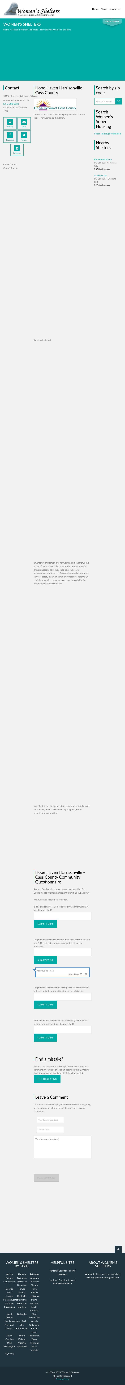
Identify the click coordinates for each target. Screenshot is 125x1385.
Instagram (17, 149)
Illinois (22, 1292)
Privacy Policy (62, 1379)
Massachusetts (10, 1299)
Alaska (9, 1274)
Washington (9, 1346)
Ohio (21, 1324)
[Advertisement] (62, 58)
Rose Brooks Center (103, 159)
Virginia (22, 1342)
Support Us (115, 7)
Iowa (34, 1288)
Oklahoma (34, 1324)
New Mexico (22, 1321)
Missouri (34, 1303)
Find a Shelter (112, 21)
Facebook (10, 136)
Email (24, 123)
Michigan (9, 1303)
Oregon (9, 1328)
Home (95, 7)
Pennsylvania (22, 1328)
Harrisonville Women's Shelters (55, 29)
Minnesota (22, 1303)
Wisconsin (22, 1346)
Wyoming (9, 1353)
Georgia (9, 1288)
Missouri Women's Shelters (24, 29)
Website (10, 123)
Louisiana (34, 1296)
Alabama (22, 1274)
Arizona (9, 1277)
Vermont (34, 1342)
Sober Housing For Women (107, 133)
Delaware (34, 1281)
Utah (9, 1342)
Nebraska (21, 1314)
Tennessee (34, 1335)
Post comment (46, 1177)
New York (9, 1324)
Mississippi (9, 1306)
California (22, 1277)
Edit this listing (47, 1079)
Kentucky (21, 1296)
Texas (34, 1339)
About (104, 7)
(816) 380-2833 (11, 103)
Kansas (9, 1296)
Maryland (21, 1299)
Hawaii (21, 1288)
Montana (21, 1306)
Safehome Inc (100, 175)
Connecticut (10, 1281)
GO (118, 101)
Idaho (9, 1292)
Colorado (34, 1277)
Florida (34, 1285)
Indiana (34, 1292)
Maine (34, 1299)
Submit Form (45, 923)
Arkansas (34, 1274)
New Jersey (9, 1321)
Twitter (24, 136)
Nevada (34, 1321)
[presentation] (58, 1168)
